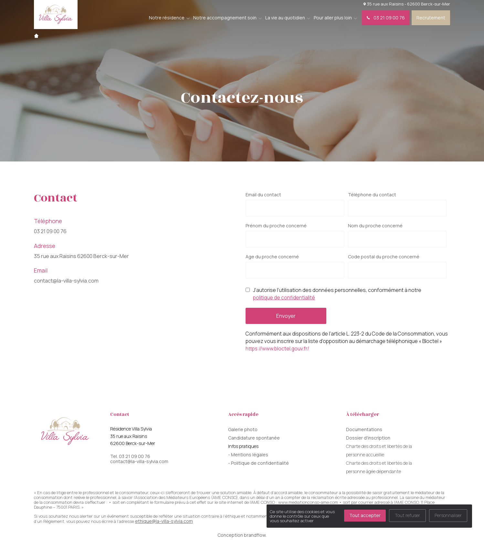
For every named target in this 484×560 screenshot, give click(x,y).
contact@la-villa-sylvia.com (66, 281)
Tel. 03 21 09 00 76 (130, 456)
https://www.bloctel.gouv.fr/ (277, 348)
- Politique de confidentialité (258, 463)
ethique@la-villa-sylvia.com (164, 521)
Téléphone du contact (372, 195)
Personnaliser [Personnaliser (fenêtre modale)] (448, 515)
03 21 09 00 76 (386, 18)
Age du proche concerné (272, 257)
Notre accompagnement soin (225, 18)
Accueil (36, 35)
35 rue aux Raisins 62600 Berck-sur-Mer (81, 256)
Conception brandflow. (242, 535)
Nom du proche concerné (375, 226)
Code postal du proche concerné (383, 257)
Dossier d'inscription (368, 438)
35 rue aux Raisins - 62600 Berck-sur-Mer (406, 3)
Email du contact (263, 195)
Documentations (364, 429)
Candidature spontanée (254, 438)
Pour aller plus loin (333, 18)
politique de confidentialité (284, 297)
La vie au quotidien (285, 18)
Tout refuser (407, 515)
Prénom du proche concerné (276, 226)
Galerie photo (243, 429)
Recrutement (430, 18)
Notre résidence (166, 18)
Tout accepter (365, 515)
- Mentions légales (248, 454)
